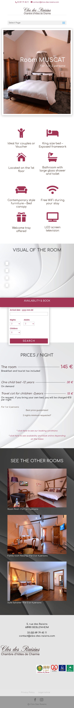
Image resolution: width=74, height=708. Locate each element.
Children (14, 328)
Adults (27, 320)
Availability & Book (37, 301)
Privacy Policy (28, 692)
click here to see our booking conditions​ (37, 431)
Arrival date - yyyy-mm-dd (21, 310)
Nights (13, 320)
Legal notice (44, 692)
